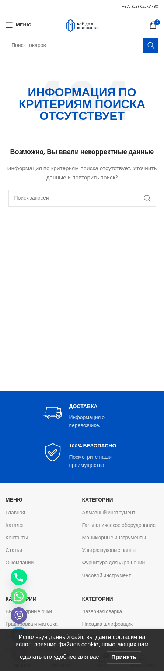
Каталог (15, 525)
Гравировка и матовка (31, 624)
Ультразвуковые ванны (109, 550)
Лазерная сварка (102, 612)
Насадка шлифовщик (107, 624)
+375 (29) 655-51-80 (140, 6)
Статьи (14, 550)
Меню (14, 500)
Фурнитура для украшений (113, 563)
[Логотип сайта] (82, 25)
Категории (97, 500)
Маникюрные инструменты (114, 538)
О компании (20, 563)
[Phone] (19, 577)
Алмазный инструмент (109, 513)
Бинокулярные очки (29, 612)
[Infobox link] (82, 417)
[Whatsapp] (19, 596)
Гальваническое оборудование (119, 525)
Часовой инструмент (106, 576)
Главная (15, 513)
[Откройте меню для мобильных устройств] (18, 25)
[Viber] (19, 615)
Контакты (17, 538)
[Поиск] (82, 45)
